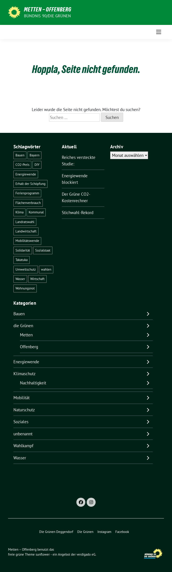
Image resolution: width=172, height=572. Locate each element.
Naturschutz (24, 409)
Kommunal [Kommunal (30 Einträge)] (36, 212)
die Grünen (23, 325)
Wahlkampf (23, 445)
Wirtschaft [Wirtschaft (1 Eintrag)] (37, 279)
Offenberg (29, 346)
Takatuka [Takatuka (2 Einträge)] (21, 260)
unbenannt (22, 433)
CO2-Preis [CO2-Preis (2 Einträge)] (22, 164)
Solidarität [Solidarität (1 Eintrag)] (22, 250)
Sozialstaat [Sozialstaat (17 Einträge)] (42, 250)
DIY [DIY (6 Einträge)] (36, 164)
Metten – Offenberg (47, 9)
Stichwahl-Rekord (77, 212)
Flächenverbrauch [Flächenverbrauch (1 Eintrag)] (28, 203)
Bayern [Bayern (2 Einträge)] (34, 155)
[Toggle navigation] (158, 32)
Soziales (20, 421)
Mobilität (21, 397)
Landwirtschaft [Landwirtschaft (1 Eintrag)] (26, 231)
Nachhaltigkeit (33, 383)
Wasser (19, 457)
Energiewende (26, 361)
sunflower (43, 554)
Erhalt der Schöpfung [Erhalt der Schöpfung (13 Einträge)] (30, 184)
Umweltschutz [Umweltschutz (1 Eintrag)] (25, 269)
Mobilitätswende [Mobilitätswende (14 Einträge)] (27, 241)
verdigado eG (86, 554)
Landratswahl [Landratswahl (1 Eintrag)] (24, 222)
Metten (26, 335)
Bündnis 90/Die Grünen (47, 15)
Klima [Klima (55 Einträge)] (19, 212)
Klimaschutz (24, 373)
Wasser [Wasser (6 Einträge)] (20, 279)
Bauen (19, 313)
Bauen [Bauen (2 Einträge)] (19, 155)
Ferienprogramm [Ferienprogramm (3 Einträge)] (27, 193)
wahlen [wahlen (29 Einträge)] (46, 269)
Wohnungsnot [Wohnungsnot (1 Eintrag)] (25, 288)
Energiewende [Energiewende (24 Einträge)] (25, 174)
